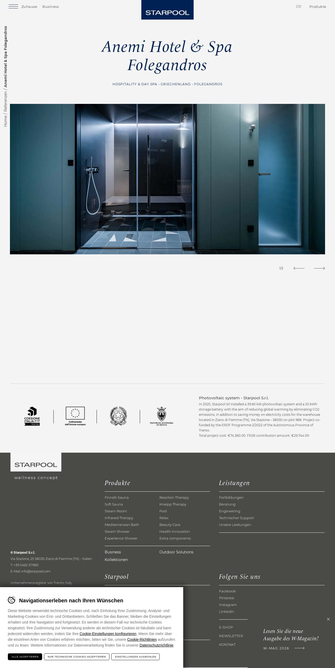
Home (5, 121)
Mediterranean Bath (122, 525)
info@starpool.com (36, 572)
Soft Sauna (114, 505)
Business (57, 7)
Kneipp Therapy (172, 505)
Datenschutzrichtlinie (156, 645)
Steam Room (116, 511)
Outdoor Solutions (176, 552)
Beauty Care (169, 525)
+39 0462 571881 (26, 566)
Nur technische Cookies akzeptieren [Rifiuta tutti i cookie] (77, 656)
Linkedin (226, 612)
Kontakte (266, 7)
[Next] (319, 268)
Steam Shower (117, 532)
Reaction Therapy (174, 498)
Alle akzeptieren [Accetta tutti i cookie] (25, 656)
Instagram (228, 605)
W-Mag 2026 (275, 649)
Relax (164, 518)
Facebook (227, 592)
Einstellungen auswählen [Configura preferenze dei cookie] (135, 656)
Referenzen (5, 101)
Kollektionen (116, 560)
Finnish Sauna (117, 498)
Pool (163, 511)
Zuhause (36, 7)
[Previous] (297, 268)
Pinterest (226, 598)
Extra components (175, 539)
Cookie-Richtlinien (142, 639)
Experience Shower (121, 539)
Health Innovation (174, 532)
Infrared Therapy (119, 518)
